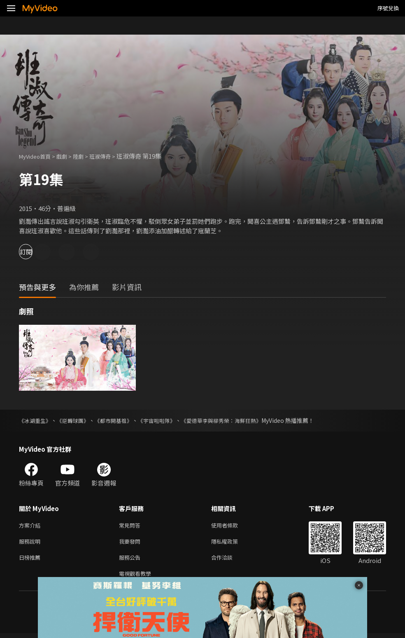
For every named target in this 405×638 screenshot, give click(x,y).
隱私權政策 (231, 543)
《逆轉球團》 (76, 420)
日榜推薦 (31, 560)
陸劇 (86, 156)
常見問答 (131, 525)
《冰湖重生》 (36, 420)
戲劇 (68, 156)
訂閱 (35, 251)
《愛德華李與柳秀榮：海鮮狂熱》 (235, 420)
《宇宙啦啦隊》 (166, 420)
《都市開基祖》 (120, 420)
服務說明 (31, 543)
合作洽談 (228, 560)
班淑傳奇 (110, 156)
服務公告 (131, 560)
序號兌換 (388, 8)
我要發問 (131, 543)
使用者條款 (231, 525)
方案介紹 (31, 525)
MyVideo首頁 (37, 156)
